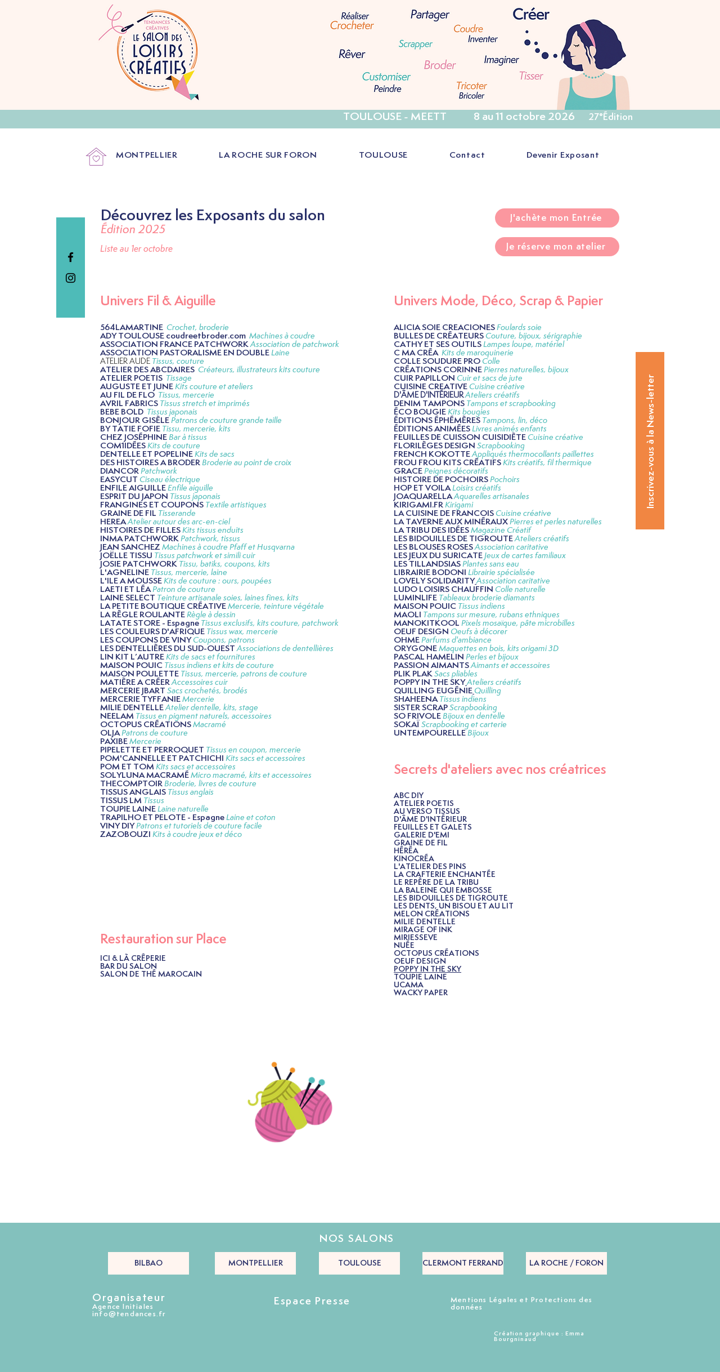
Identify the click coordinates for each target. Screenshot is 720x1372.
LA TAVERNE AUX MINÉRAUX (451, 522)
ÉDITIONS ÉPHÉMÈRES (437, 420)
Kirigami (459, 505)
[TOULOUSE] (359, 1263)
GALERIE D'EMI (421, 835)
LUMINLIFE (416, 598)
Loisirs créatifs (476, 488)
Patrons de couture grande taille (226, 420)
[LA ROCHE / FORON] (566, 1263)
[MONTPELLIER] (255, 1263)
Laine (280, 353)
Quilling (487, 691)
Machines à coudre (282, 336)
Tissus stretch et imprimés (205, 403)
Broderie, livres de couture (210, 783)
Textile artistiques (236, 505)
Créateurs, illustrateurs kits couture (259, 370)
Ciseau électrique (170, 479)
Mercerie (198, 699)
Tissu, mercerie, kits (196, 429)
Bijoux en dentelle (475, 716)
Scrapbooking (501, 446)
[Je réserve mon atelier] (557, 246)
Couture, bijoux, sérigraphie (533, 336)
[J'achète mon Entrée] (557, 218)
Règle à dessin (211, 615)
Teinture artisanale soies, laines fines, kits (228, 598)
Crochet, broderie (197, 327)
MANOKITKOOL (427, 623)
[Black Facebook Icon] (70, 257)
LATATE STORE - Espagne (149, 623)
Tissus (153, 800)
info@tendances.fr (129, 1314)
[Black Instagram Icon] (70, 277)
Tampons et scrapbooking (511, 403)
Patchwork (159, 471)
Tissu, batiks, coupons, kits (224, 564)
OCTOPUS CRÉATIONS (145, 724)
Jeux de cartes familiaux (525, 555)
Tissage (179, 378)
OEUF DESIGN (421, 631)
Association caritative (513, 581)
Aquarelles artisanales (491, 496)
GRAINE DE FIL (421, 843)
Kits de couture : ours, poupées (218, 581)
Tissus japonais (172, 412)
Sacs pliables (456, 674)
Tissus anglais (191, 792)
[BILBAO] (148, 1263)
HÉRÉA (406, 851)
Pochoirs (505, 479)
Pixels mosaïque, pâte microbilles (518, 623)
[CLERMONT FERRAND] (462, 1263)
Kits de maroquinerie (478, 353)
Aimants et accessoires (510, 665)
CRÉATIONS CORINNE (438, 370)
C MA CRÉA (416, 353)
